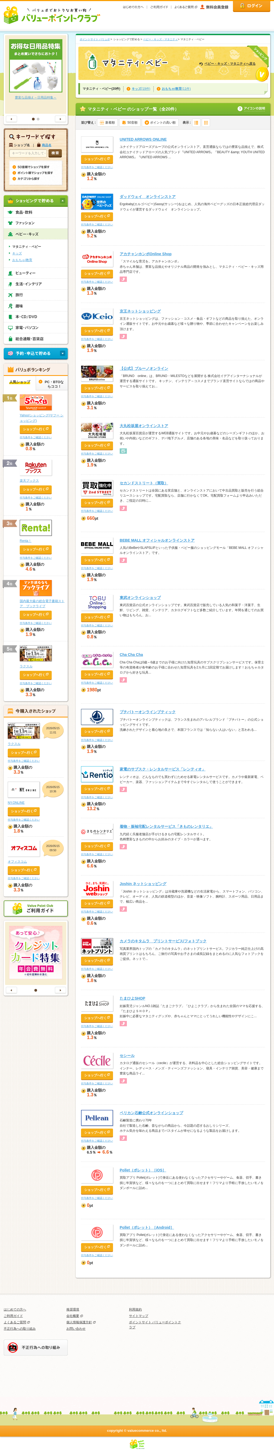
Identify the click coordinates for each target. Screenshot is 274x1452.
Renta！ (25, 541)
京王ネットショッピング (140, 311)
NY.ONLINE (16, 803)
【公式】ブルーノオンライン (144, 368)
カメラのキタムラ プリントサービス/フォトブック (163, 941)
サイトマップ (138, 1316)
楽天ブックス (29, 480)
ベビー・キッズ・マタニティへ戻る (230, 64)
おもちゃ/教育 (22, 260)
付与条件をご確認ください (97, 167)
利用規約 (135, 1309)
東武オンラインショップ (140, 597)
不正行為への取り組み (20, 1329)
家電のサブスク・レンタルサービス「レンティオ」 (163, 769)
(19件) (141, 89)
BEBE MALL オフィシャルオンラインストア (157, 540)
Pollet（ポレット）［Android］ (147, 1227)
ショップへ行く (95, 159)
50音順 (132, 122)
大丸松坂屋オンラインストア (144, 426)
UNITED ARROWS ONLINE (143, 139)
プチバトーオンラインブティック (148, 712)
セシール (127, 1055)
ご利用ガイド (13, 1316)
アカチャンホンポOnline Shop (146, 254)
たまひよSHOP (132, 998)
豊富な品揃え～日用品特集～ (36, 97)
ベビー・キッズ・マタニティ (160, 39)
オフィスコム (17, 861)
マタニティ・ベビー (26, 247)
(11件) (176, 89)
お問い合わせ (76, 1329)
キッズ (17, 253)
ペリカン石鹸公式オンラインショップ (151, 1113)
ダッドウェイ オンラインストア (148, 196)
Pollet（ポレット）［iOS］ (143, 1170)
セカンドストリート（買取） (144, 483)
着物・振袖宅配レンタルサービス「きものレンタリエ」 (166, 826)
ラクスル (26, 666)
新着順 (110, 122)
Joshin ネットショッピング (143, 884)
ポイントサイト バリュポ (95, 39)
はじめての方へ (15, 1309)
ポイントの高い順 (163, 122)
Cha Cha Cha (131, 654)
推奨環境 (72, 1309)
